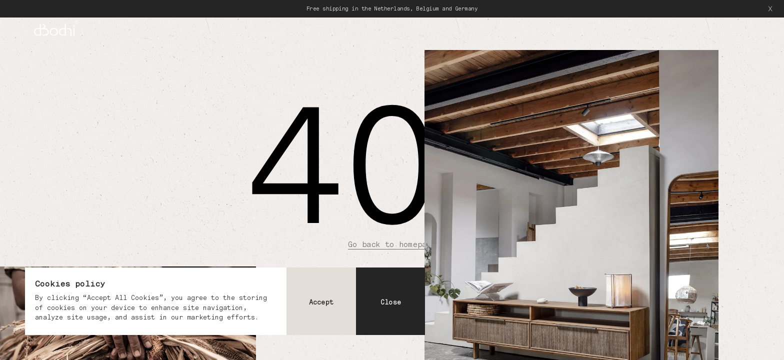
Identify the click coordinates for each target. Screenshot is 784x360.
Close (390, 302)
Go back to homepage (392, 244)
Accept (321, 302)
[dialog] (225, 301)
